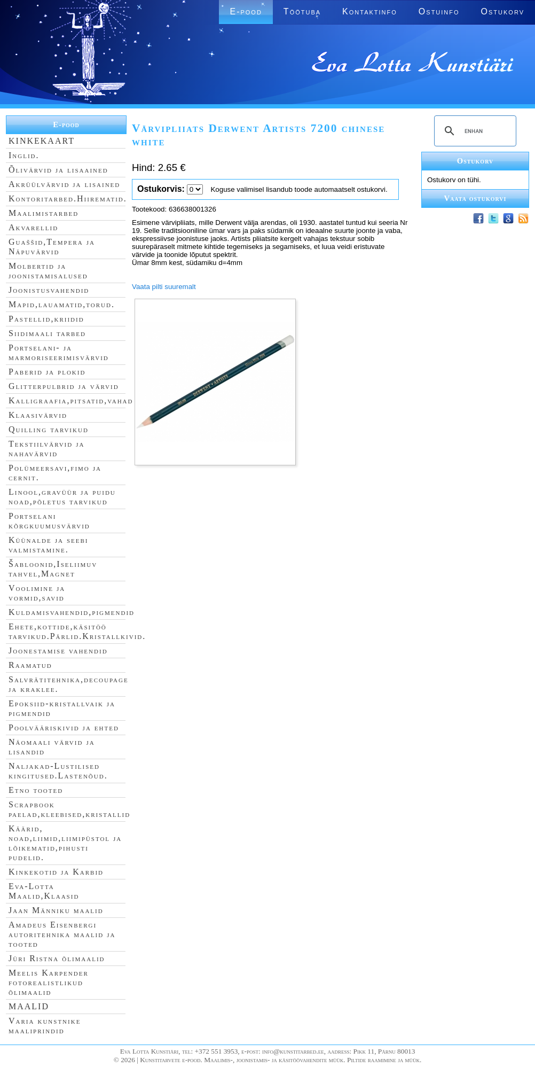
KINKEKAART (42, 140)
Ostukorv (502, 11)
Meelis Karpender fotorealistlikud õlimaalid (49, 982)
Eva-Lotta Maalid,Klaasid (44, 891)
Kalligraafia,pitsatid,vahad (71, 400)
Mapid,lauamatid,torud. (62, 304)
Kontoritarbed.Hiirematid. (68, 198)
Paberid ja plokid (47, 371)
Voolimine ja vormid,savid (37, 592)
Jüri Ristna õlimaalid (57, 958)
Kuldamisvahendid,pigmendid (72, 612)
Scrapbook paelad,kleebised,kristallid (69, 809)
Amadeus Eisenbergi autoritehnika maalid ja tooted (62, 934)
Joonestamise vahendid (58, 650)
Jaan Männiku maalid (56, 910)
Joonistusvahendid (49, 289)
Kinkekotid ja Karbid (56, 871)
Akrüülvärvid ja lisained (64, 184)
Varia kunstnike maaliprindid (45, 1025)
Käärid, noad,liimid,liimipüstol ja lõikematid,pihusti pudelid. (65, 843)
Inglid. (24, 155)
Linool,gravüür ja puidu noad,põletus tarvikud (62, 496)
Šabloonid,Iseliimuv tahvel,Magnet (53, 568)
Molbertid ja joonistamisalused (48, 270)
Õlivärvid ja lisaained (58, 169)
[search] (474, 130)
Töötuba (302, 11)
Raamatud (30, 664)
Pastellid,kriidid (46, 318)
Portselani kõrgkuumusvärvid (49, 520)
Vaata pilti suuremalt (164, 287)
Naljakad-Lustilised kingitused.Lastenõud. (58, 770)
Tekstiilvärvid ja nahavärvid (46, 448)
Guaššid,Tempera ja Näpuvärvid (52, 246)
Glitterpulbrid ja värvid (64, 386)
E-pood (246, 11)
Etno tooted (36, 789)
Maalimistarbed (43, 212)
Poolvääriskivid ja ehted (64, 727)
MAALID (29, 1006)
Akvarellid (33, 227)
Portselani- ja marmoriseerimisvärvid (59, 352)
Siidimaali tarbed (47, 333)
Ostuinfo (439, 11)
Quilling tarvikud (49, 429)
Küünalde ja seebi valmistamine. (49, 544)
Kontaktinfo (369, 11)
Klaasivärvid (38, 414)
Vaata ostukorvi (475, 198)
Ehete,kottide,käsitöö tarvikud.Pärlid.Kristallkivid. (77, 631)
